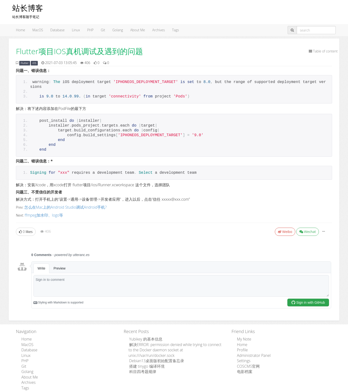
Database (57, 30)
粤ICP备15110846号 (208, 388)
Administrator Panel (251, 352)
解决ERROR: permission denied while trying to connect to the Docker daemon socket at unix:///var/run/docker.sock (174, 344)
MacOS (37, 30)
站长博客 (27, 8)
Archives (158, 30)
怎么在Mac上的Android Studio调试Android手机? (60, 207)
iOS (34, 63)
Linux (76, 30)
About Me (137, 30)
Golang (117, 30)
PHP (90, 30)
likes (25, 230)
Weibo (285, 230)
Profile (241, 347)
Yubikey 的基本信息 (143, 337)
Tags (175, 30)
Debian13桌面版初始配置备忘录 (153, 352)
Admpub (156, 388)
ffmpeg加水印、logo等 (42, 214)
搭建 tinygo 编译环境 (144, 356)
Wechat (307, 230)
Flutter (24, 63)
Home (20, 30)
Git (103, 30)
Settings (242, 356)
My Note (242, 337)
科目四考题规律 (140, 361)
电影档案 (243, 366)
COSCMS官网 (246, 361)
